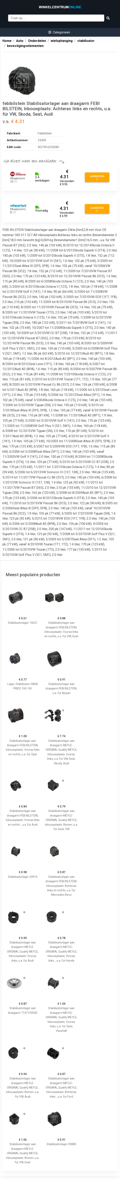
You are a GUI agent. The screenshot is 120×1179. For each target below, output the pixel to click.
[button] (59, 32)
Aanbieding (97, 178)
